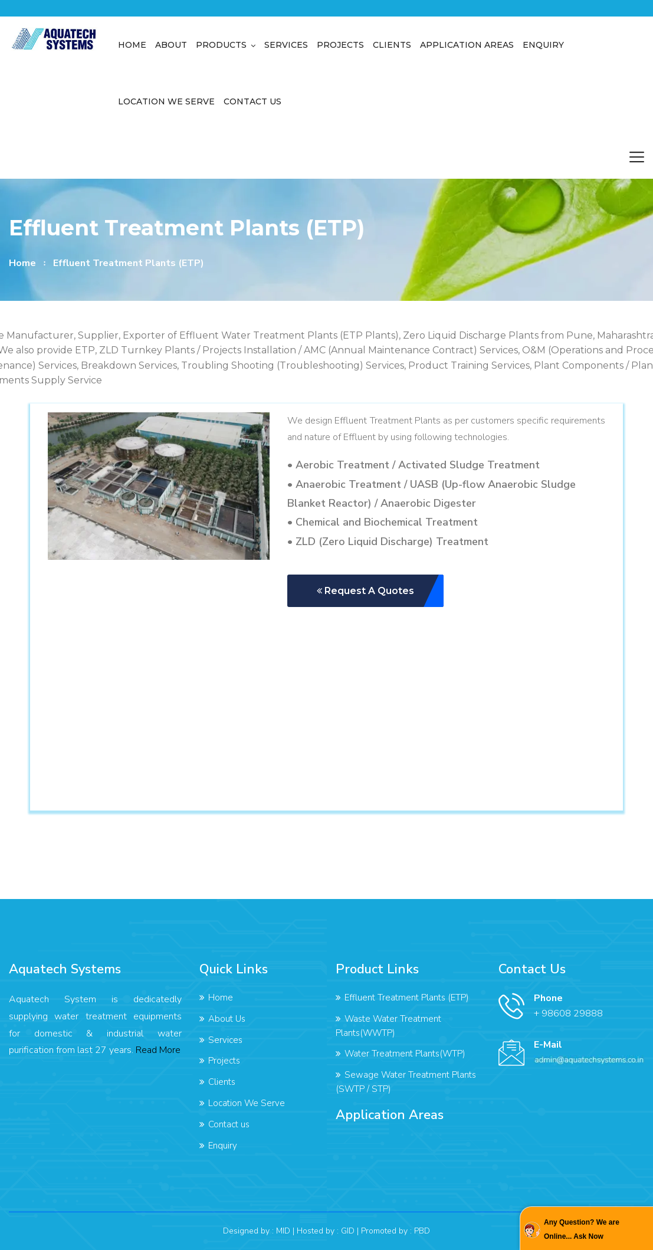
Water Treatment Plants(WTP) (404, 1053)
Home (132, 45)
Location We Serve (166, 101)
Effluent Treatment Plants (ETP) (406, 997)
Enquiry (543, 45)
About (171, 45)
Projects (340, 45)
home (22, 263)
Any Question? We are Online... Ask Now (581, 1229)
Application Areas (467, 45)
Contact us (252, 101)
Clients (392, 45)
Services (286, 45)
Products (221, 45)
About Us (226, 1019)
